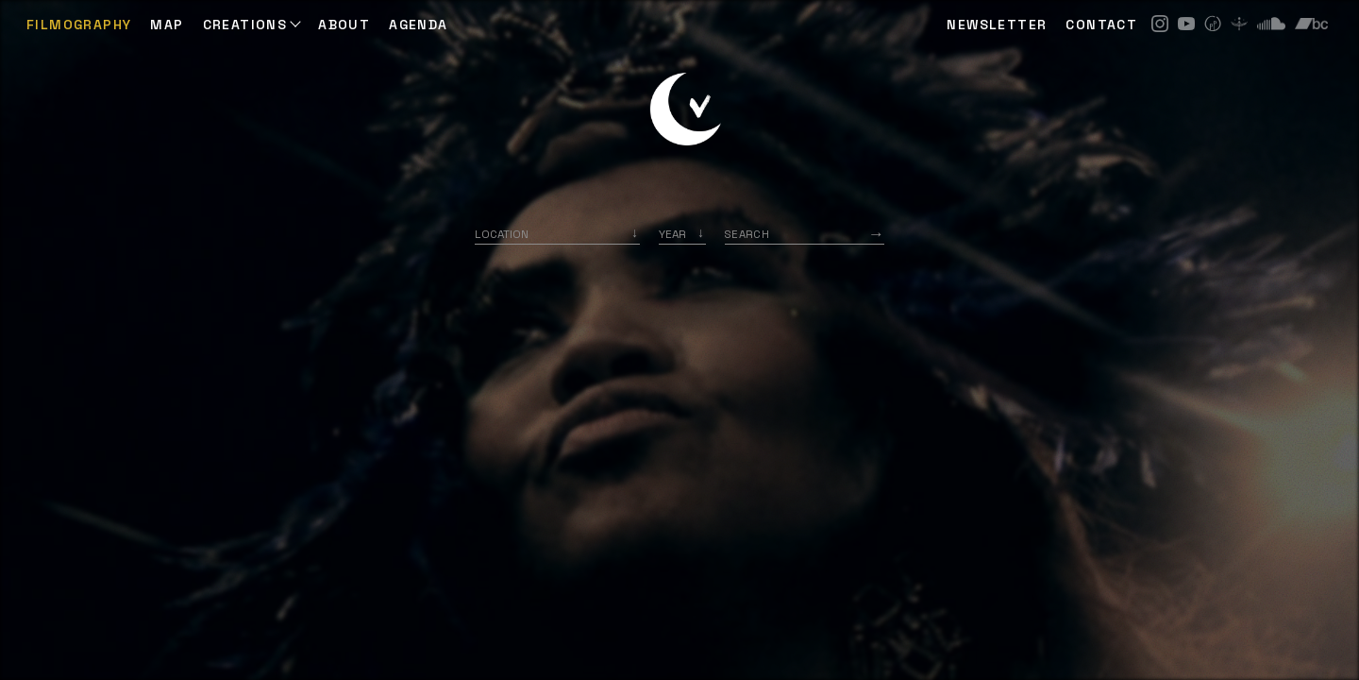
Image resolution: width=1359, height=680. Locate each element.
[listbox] (682, 234)
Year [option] (672, 234)
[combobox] (557, 234)
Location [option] (501, 234)
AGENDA (418, 24)
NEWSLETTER (997, 24)
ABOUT (344, 24)
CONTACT (1101, 24)
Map (166, 24)
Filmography (78, 24)
